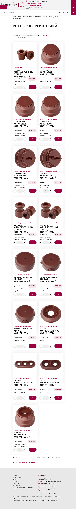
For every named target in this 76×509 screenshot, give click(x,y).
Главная (15, 16)
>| (22, 458)
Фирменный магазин (33, 3)
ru (21, 6)
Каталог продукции (25, 16)
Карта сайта (16, 485)
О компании (16, 483)
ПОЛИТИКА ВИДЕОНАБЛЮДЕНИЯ (21, 491)
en (23, 6)
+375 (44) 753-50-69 (33, 5)
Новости (15, 479)
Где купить (63, 12)
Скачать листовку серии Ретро (24, 462)
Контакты (15, 481)
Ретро (51, 16)
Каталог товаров (17, 477)
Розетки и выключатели (40, 16)
